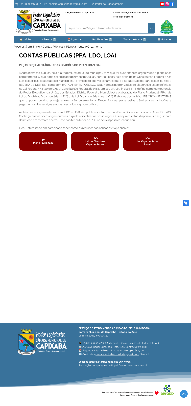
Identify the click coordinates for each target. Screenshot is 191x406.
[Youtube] (162, 4)
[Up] (184, 394)
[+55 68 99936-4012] (29, 4)
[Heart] (156, 393)
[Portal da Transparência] (117, 3)
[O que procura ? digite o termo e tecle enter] (104, 28)
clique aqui (128, 120)
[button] (49, 39)
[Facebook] (172, 4)
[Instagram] (167, 4)
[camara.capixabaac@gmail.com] (66, 3)
